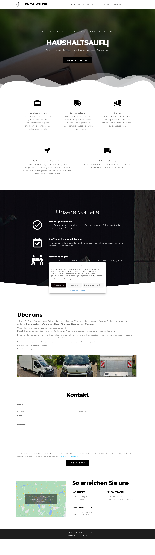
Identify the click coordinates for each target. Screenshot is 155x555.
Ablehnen (74, 285)
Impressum (83, 290)
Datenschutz (74, 290)
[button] (103, 265)
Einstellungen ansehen (93, 285)
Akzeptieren (59, 285)
